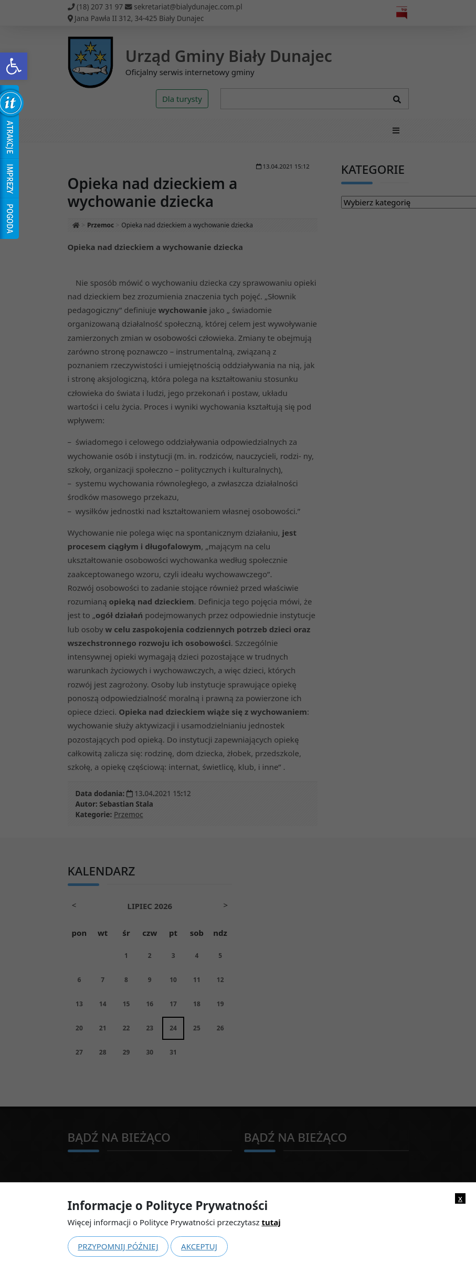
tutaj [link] (270, 1222)
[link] (13, 66)
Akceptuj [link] (199, 1246)
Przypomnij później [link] (118, 1246)
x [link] (460, 1198)
